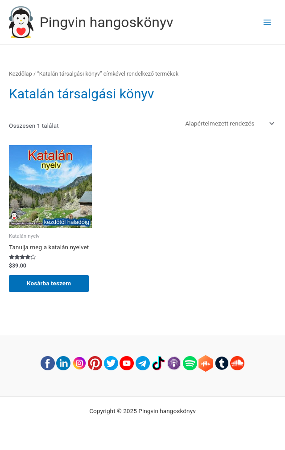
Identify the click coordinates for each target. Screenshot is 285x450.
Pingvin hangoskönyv (106, 22)
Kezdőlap (20, 73)
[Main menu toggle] (267, 22)
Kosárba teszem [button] (49, 283)
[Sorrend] (229, 123)
